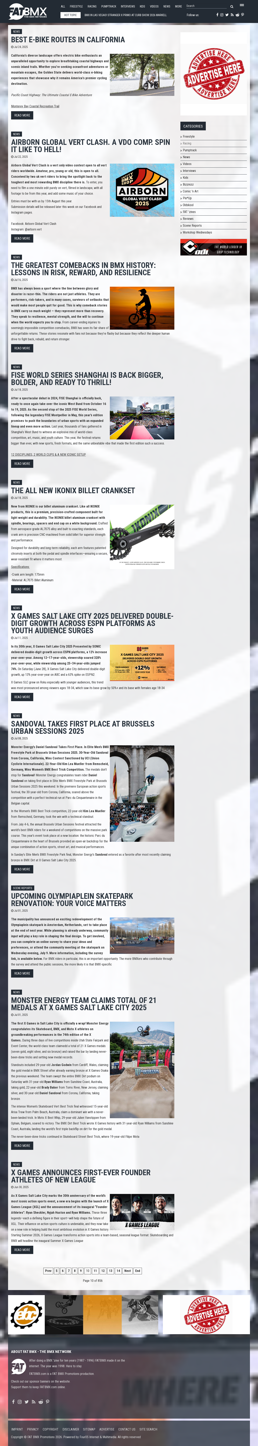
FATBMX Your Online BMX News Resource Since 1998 (32, 10)
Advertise (106, 1429)
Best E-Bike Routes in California (68, 39)
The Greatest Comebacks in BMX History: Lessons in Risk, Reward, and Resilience (83, 269)
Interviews (128, 6)
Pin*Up (187, 198)
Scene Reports (22, 888)
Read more (22, 115)
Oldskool (188, 205)
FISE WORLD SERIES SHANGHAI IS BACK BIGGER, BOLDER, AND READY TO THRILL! (87, 379)
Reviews (188, 219)
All (63, 6)
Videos (154, 6)
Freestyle (76, 6)
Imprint (17, 1429)
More (178, 6)
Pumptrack (108, 6)
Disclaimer (70, 1429)
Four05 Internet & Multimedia (98, 1437)
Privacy (33, 1429)
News (166, 6)
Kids (142, 6)
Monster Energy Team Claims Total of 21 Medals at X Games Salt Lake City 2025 (84, 1004)
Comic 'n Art (190, 191)
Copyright (50, 1429)
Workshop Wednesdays (197, 232)
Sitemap (89, 1429)
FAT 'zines (189, 212)
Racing (92, 6)
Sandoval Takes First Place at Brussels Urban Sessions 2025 (83, 727)
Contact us (126, 1429)
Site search (148, 1429)
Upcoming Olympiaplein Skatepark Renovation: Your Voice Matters (72, 900)
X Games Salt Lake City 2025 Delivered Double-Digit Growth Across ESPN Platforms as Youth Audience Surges (92, 623)
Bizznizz (188, 184)
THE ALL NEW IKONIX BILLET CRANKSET (73, 490)
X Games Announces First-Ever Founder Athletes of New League (81, 1176)
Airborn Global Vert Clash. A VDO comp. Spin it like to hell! (90, 146)
